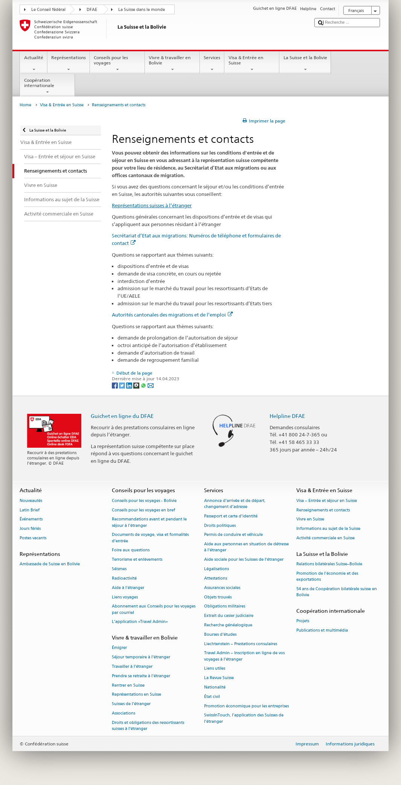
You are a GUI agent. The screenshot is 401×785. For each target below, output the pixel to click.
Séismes (119, 568)
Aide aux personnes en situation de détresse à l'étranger (246, 547)
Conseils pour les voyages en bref (143, 510)
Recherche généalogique (228, 625)
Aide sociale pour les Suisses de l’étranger (244, 559)
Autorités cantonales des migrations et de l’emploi (172, 315)
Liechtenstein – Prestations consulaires (240, 643)
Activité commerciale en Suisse (325, 538)
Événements (31, 519)
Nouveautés (31, 500)
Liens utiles (214, 668)
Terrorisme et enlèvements (137, 559)
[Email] (151, 385)
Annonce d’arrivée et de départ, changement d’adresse (234, 503)
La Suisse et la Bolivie (305, 64)
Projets (302, 621)
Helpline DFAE (287, 416)
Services (212, 64)
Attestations (215, 578)
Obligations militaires (224, 606)
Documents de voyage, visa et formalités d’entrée (150, 538)
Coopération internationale (47, 86)
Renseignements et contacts (323, 510)
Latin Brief (30, 510)
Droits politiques (220, 525)
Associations (123, 713)
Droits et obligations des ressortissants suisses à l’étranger (148, 725)
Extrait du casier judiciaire (228, 616)
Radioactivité (124, 578)
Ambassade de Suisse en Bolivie (50, 564)
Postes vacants (33, 538)
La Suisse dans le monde (141, 9)
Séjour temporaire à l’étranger (141, 657)
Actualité (33, 64)
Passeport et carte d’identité (231, 516)
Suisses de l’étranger (131, 704)
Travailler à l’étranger (132, 666)
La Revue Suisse (219, 678)
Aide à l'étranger (128, 587)
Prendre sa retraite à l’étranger (141, 675)
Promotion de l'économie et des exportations (327, 576)
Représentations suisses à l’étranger (152, 205)
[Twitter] (122, 385)
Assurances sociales (222, 587)
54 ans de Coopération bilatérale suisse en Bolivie (336, 591)
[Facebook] (115, 385)
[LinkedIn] (129, 385)
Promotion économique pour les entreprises (246, 706)
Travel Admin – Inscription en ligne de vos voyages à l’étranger (244, 656)
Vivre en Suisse (310, 519)
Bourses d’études (220, 634)
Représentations (69, 64)
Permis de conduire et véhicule (233, 535)
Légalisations (216, 568)
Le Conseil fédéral (48, 9)
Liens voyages (125, 597)
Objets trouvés (218, 597)
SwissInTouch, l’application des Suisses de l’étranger (244, 718)
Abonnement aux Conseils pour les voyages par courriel (153, 609)
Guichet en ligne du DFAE (122, 416)
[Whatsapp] (144, 385)
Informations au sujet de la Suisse (328, 528)
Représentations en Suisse (136, 694)
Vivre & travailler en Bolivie (172, 64)
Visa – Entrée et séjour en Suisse (326, 500)
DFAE (92, 9)
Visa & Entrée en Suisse (252, 64)
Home (25, 105)
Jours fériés (30, 528)
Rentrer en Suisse (128, 685)
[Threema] (136, 385)
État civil (212, 696)
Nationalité (215, 687)
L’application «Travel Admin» (140, 622)
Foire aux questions (130, 550)
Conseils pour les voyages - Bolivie (144, 500)
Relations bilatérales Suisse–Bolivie (329, 564)
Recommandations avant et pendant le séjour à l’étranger (149, 522)
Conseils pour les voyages (117, 64)
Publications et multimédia (322, 630)
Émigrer (119, 648)
